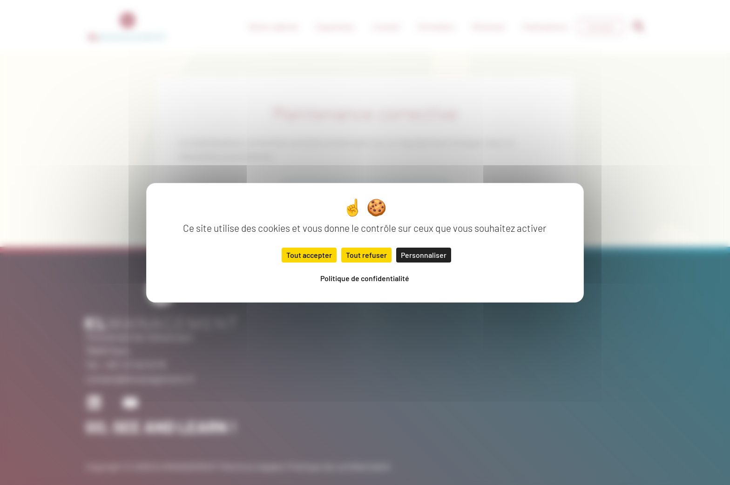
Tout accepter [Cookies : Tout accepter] (309, 254)
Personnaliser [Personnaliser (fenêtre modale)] (423, 254)
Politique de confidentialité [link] (364, 278)
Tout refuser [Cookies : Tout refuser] (366, 254)
